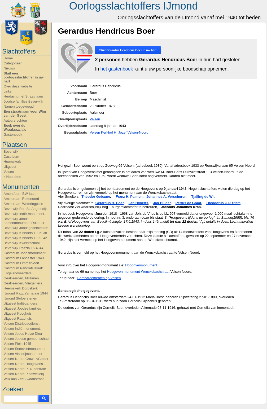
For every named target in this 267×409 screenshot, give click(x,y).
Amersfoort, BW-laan (20, 194)
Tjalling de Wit (203, 197)
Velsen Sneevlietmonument (25, 349)
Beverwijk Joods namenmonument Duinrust (24, 221)
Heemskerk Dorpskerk (21, 288)
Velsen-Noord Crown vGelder (26, 359)
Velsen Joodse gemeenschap (26, 339)
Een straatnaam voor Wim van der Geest (25, 113)
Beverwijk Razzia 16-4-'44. (24, 248)
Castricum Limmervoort (21, 263)
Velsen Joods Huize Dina (23, 334)
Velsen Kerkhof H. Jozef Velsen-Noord (119, 132)
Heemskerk (12, 162)
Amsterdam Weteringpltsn (23, 204)
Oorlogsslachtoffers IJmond (133, 6)
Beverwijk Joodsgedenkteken (26, 228)
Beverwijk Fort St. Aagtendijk (25, 209)
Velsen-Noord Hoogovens (23, 364)
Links (8, 91)
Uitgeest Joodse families (22, 308)
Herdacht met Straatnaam (23, 96)
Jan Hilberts (138, 203)
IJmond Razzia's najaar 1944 (26, 293)
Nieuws (9, 68)
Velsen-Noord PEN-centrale (25, 369)
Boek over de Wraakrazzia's (15, 127)
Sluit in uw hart (128, 50)
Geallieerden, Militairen (21, 278)
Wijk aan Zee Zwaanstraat (24, 379)
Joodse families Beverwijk (23, 101)
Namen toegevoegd (19, 106)
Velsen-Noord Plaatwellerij (24, 374)
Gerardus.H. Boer (109, 203)
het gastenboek (116, 69)
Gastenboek (13, 135)
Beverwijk (11, 151)
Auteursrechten (15, 120)
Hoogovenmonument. (141, 265)
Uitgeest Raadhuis (18, 318)
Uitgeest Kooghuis (18, 313)
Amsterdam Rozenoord (21, 199)
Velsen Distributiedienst (22, 324)
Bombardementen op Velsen (99, 278)
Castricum (11, 157)
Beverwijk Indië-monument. (24, 214)
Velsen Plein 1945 (17, 344)
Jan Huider (161, 203)
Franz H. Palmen (129, 197)
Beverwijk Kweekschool (22, 243)
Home (8, 58)
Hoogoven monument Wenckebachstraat (138, 272)
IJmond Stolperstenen (20, 298)
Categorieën (13, 63)
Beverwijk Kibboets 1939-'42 (25, 238)
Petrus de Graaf (188, 203)
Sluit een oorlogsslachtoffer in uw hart (24, 77)
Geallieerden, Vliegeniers (23, 283)
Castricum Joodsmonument (25, 253)
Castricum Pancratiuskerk (23, 268)
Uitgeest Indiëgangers (20, 303)
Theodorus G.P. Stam (223, 203)
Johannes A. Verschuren (166, 197)
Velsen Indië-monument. (22, 329)
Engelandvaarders (18, 273)
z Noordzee (12, 177)
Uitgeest (10, 167)
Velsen (9, 172)
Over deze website (18, 86)
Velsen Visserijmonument (23, 354)
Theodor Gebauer (95, 197)
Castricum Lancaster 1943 (24, 258)
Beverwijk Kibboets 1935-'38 (25, 233)
